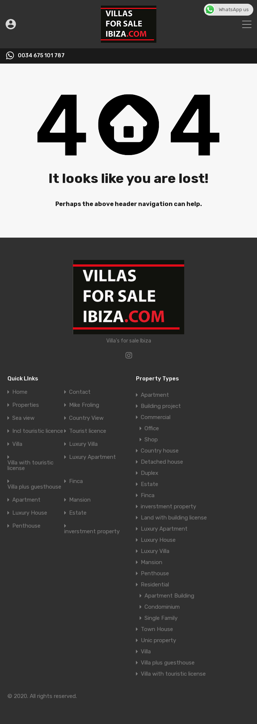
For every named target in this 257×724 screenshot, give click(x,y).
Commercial (155, 417)
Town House (157, 629)
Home (19, 392)
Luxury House (29, 513)
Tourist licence (87, 431)
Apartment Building (169, 595)
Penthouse (26, 526)
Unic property (158, 640)
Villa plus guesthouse (34, 487)
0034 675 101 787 (41, 56)
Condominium (162, 607)
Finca (76, 481)
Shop (151, 439)
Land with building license (174, 517)
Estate (78, 513)
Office (151, 428)
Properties (25, 405)
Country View (86, 418)
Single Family (161, 618)
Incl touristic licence (37, 431)
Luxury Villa (83, 444)
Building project (161, 406)
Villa (17, 444)
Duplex (149, 473)
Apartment (26, 500)
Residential (155, 584)
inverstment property (92, 531)
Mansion (80, 500)
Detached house (162, 461)
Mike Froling (84, 405)
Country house (160, 450)
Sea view (23, 418)
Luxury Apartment (92, 457)
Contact (80, 392)
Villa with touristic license (30, 465)
